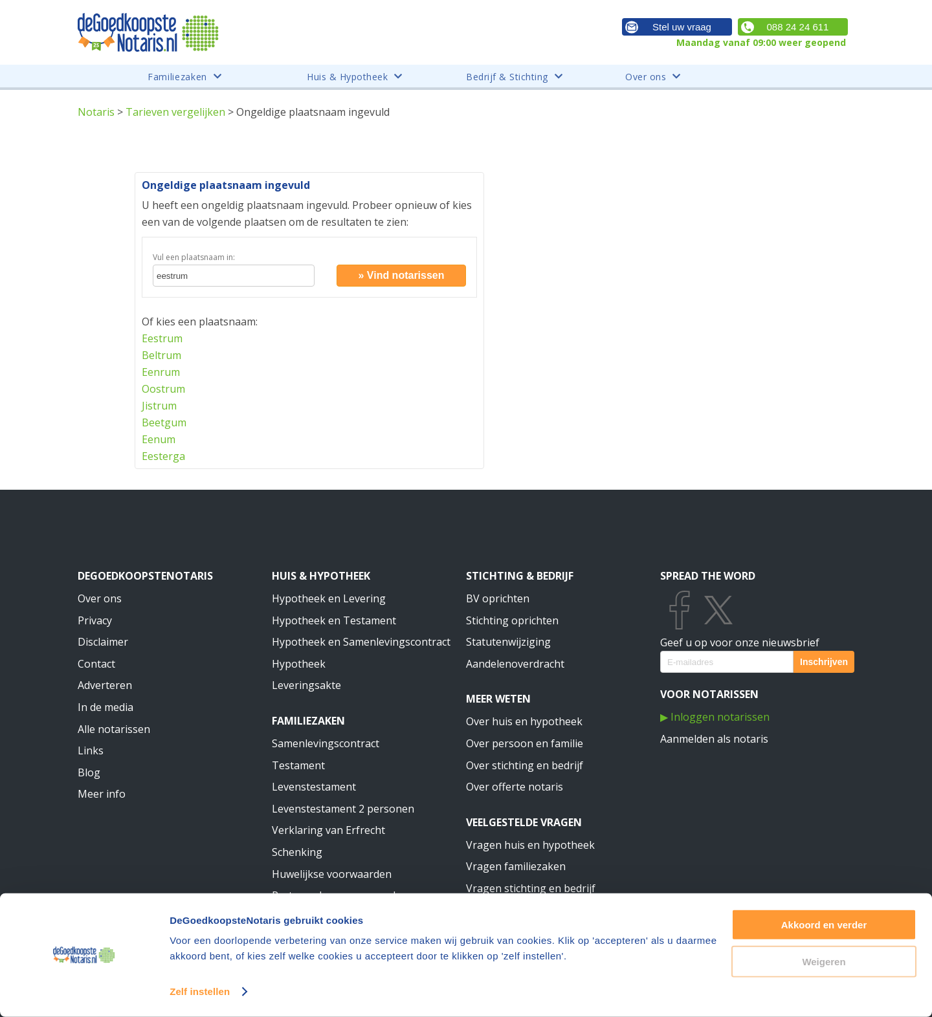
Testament (298, 765)
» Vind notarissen (401, 275)
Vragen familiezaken (516, 866)
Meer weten (498, 699)
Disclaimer (103, 642)
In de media (105, 707)
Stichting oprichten (512, 620)
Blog (89, 772)
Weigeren (823, 961)
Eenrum (161, 372)
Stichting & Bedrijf (519, 576)
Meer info (102, 794)
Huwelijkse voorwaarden (332, 874)
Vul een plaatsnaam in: (194, 257)
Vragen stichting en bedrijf (530, 888)
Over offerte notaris (514, 787)
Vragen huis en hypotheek (530, 845)
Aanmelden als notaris (714, 739)
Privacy (95, 620)
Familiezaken (308, 721)
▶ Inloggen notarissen (715, 717)
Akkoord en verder (824, 924)
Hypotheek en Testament (334, 620)
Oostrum (163, 389)
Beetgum (164, 422)
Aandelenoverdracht (515, 664)
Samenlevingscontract (325, 743)
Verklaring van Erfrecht (328, 830)
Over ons (100, 598)
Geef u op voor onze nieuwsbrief (739, 642)
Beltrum (161, 355)
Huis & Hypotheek (321, 576)
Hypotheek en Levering (329, 598)
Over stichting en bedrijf (524, 765)
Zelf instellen (200, 991)
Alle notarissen (114, 729)
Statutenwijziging (508, 642)
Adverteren (105, 685)
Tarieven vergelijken (175, 112)
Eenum (158, 439)
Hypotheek (299, 664)
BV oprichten (497, 598)
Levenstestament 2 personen (343, 809)
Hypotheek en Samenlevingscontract (361, 642)
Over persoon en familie (524, 743)
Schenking (297, 852)
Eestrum (162, 338)
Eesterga (163, 456)
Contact (96, 664)
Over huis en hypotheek (524, 721)
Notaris (96, 112)
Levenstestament (314, 787)
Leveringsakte (306, 685)
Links (91, 750)
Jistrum (159, 406)
